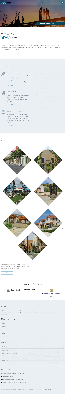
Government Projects (7, 364)
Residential (5, 357)
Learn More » (5, 53)
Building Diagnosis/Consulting (9, 353)
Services (4, 330)
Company (4, 326)
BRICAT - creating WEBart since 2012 (42, 389)
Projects (4, 333)
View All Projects (7, 273)
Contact (4, 337)
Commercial (5, 360)
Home (3, 323)
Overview (4, 346)
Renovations (5, 350)
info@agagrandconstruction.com (14, 379)
